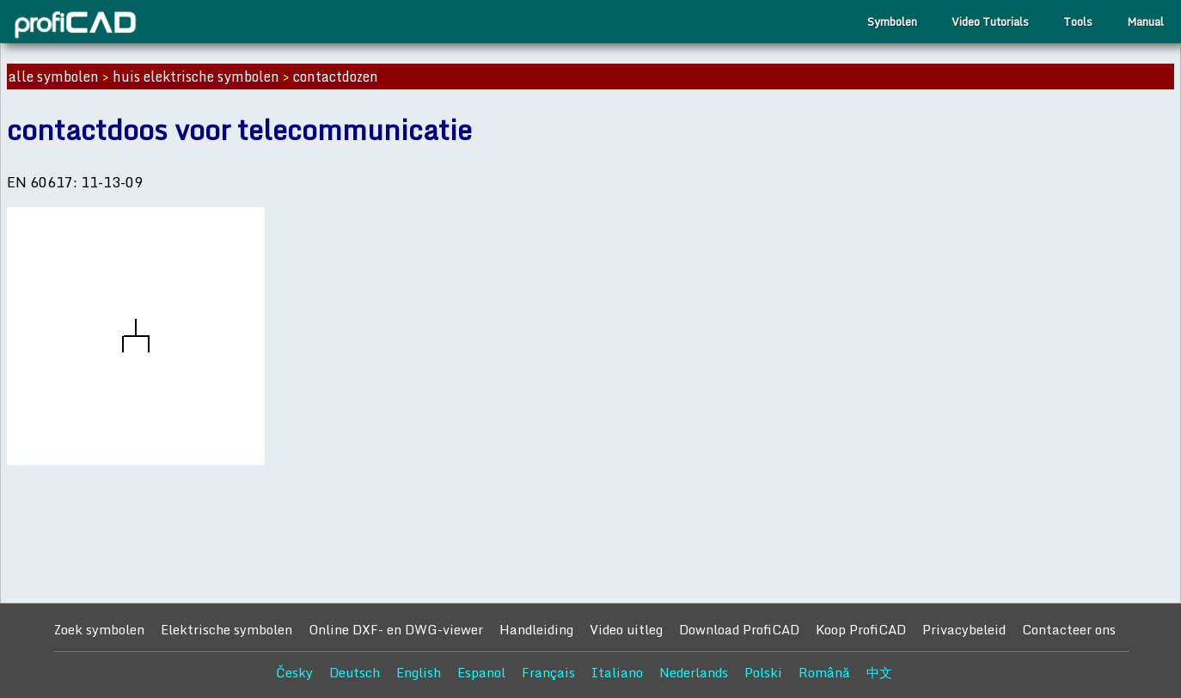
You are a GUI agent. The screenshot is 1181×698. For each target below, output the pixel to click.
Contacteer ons (1069, 629)
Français (548, 672)
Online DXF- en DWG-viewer (396, 629)
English (418, 672)
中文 (879, 672)
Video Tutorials (990, 21)
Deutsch (354, 672)
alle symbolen (54, 76)
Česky (294, 672)
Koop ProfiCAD (861, 629)
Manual (1145, 21)
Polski (763, 672)
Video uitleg (626, 629)
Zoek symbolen (98, 629)
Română (824, 672)
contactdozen (335, 76)
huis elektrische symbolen (196, 76)
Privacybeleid (964, 629)
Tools (1077, 21)
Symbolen (892, 21)
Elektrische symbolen (226, 629)
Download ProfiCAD (739, 629)
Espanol (481, 672)
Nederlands (693, 672)
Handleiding (536, 629)
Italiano (617, 672)
